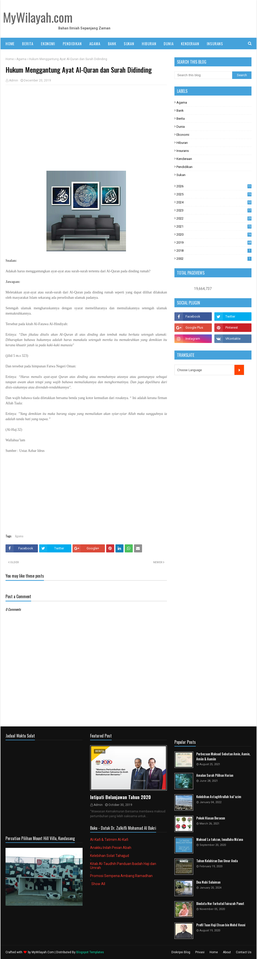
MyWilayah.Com (43, 952)
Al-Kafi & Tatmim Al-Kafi (109, 840)
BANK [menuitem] (112, 43)
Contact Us (243, 952)
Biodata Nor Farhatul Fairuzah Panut (220, 903)
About (227, 952)
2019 (213, 242)
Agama (21, 59)
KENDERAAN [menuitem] (190, 43)
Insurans (182, 151)
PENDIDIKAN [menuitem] (72, 43)
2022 (213, 218)
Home (10, 59)
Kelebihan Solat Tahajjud (109, 856)
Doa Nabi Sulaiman (208, 882)
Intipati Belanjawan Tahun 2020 (120, 797)
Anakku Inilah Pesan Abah (110, 848)
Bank (180, 110)
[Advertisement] (86, 125)
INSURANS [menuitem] (215, 43)
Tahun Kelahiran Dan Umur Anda (217, 860)
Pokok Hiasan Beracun (210, 818)
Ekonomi (182, 135)
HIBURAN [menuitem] (149, 43)
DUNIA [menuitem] (168, 43)
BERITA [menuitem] (27, 43)
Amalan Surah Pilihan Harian (214, 775)
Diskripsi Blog (180, 952)
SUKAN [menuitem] (129, 43)
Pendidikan (184, 167)
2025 (213, 194)
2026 (213, 186)
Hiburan (182, 143)
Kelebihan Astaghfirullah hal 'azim (218, 796)
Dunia (180, 126)
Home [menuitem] (10, 43)
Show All (98, 884)
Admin (13, 80)
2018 (213, 250)
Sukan (180, 175)
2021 (213, 226)
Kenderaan (184, 159)
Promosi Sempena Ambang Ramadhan (121, 876)
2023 (213, 210)
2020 (213, 234)
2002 (213, 258)
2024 (213, 202)
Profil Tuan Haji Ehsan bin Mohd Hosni (220, 925)
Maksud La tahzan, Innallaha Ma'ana (219, 839)
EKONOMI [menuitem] (48, 43)
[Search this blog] (203, 75)
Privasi (200, 952)
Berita (180, 118)
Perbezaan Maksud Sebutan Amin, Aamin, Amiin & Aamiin (223, 756)
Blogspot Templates (90, 952)
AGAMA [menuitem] (94, 43)
